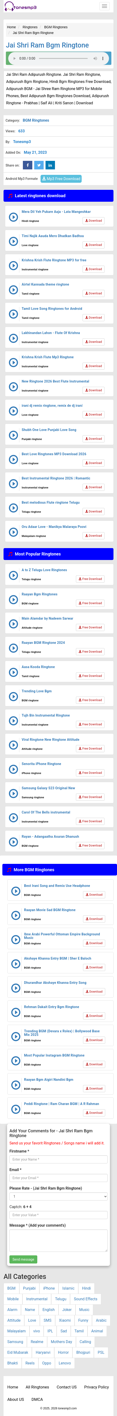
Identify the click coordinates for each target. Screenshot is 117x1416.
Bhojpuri (83, 1352)
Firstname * (19, 1151)
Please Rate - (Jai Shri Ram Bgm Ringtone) (45, 1188)
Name (30, 1309)
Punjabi (29, 1288)
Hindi (86, 1288)
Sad (63, 1331)
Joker (67, 1309)
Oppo (46, 1363)
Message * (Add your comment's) (37, 1225)
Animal (97, 1331)
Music (84, 1309)
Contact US (67, 1387)
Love (32, 1320)
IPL (50, 1331)
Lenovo (65, 1363)
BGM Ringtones (36, 120)
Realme (37, 1341)
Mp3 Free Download (61, 179)
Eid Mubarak (17, 1352)
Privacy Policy (96, 1387)
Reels (30, 1363)
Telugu (60, 1299)
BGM (11, 1288)
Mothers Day (61, 1341)
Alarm (12, 1309)
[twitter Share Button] (39, 165)
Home (12, 1387)
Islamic (68, 1288)
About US (15, 1399)
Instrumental (36, 1299)
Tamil (79, 1331)
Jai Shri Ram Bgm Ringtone (47, 45)
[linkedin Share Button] (50, 165)
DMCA (37, 1399)
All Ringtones (37, 1387)
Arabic (101, 1320)
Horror (63, 1352)
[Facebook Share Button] (27, 165)
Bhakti (12, 1363)
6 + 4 (27, 1207)
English (48, 1309)
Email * (15, 1169)
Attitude (14, 1320)
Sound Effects (85, 1299)
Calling (85, 1341)
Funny (83, 1320)
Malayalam (16, 1331)
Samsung (15, 1341)
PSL (101, 1352)
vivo (36, 1331)
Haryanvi (43, 1352)
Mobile (13, 1299)
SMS (47, 1320)
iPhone (49, 1288)
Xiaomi (65, 1320)
